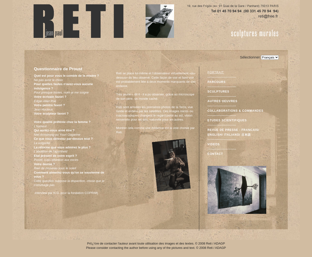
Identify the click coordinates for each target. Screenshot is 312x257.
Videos (214, 144)
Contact (215, 154)
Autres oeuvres (223, 101)
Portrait (216, 72)
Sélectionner (250, 57)
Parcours (217, 82)
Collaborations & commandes (236, 110)
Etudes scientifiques (227, 120)
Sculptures (218, 91)
